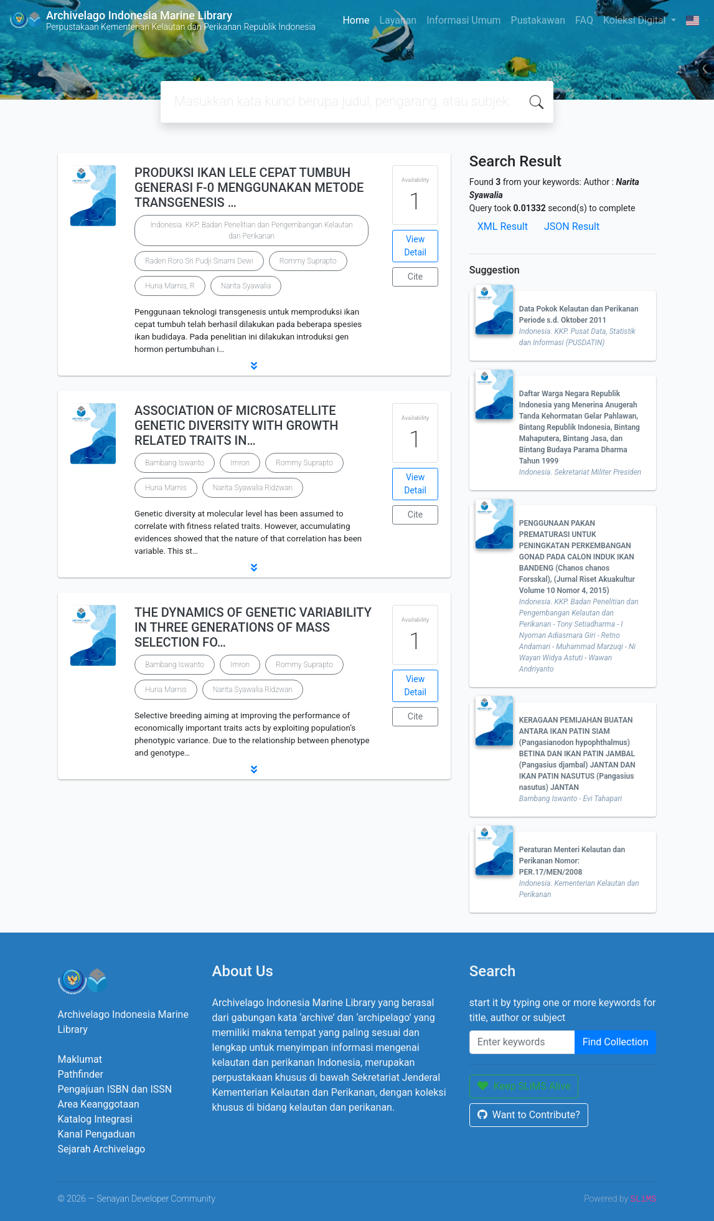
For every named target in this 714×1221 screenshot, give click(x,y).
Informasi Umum (463, 20)
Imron (240, 462)
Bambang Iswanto (174, 462)
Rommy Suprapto (308, 261)
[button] (254, 366)
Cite (415, 277)
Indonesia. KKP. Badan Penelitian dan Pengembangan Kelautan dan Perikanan (251, 230)
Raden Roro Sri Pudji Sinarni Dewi (199, 261)
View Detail (415, 245)
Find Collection (616, 1042)
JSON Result (571, 226)
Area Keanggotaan (98, 1104)
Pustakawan (538, 20)
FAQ (584, 20)
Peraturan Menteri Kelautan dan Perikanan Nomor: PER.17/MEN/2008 (572, 861)
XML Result (502, 226)
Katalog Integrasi (95, 1119)
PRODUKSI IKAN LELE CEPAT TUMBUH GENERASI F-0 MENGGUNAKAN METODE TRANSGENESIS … (249, 187)
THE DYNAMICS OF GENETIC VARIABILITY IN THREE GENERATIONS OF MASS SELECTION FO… (253, 627)
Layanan (397, 20)
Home (355, 20)
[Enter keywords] (522, 1042)
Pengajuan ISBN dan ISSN (115, 1089)
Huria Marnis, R (170, 286)
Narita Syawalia (246, 286)
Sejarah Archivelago (102, 1149)
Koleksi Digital (636, 20)
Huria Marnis (166, 487)
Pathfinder (80, 1074)
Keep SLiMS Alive (524, 1086)
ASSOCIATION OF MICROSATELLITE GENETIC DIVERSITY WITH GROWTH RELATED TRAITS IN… (236, 425)
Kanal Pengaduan (97, 1134)
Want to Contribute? (528, 1115)
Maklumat (80, 1059)
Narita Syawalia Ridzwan (253, 487)
